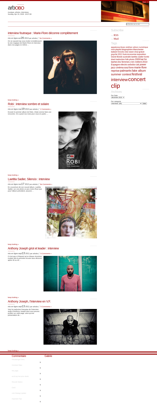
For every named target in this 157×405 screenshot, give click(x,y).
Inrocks (121, 52)
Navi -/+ (146, 2)
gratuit (141, 52)
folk (127, 59)
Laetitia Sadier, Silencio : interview (29, 179)
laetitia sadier (137, 57)
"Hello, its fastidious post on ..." (22, 396)
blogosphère (127, 49)
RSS (114, 35)
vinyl (136, 52)
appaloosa (115, 47)
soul (126, 67)
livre (131, 67)
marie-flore (140, 67)
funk (125, 54)
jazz (113, 67)
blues (122, 47)
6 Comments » (46, 253)
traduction (120, 59)
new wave (129, 52)
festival (137, 74)
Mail (115, 38)
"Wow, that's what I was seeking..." (24, 368)
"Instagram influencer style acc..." (23, 379)
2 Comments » (45, 109)
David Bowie (116, 57)
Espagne (115, 64)
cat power (141, 64)
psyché (114, 54)
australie (127, 57)
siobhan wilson (132, 47)
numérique (143, 47)
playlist (118, 49)
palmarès (125, 70)
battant (114, 52)
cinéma (120, 67)
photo (132, 59)
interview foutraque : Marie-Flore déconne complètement (43, 33)
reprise (115, 70)
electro (124, 64)
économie (131, 54)
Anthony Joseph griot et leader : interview (33, 248)
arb (16, 7)
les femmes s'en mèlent (130, 62)
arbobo (131, 64)
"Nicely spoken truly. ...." (20, 390)
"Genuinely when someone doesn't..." (25, 402)
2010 (144, 62)
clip (115, 85)
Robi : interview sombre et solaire (28, 104)
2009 (137, 59)
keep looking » (13, 100)
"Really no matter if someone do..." (24, 362)
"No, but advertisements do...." (22, 373)
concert (137, 79)
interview (119, 79)
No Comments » (46, 38)
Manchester (138, 49)
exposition (141, 54)
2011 (120, 54)
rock (113, 49)
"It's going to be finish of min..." (22, 385)
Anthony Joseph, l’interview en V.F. (29, 301)
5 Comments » (46, 307)
